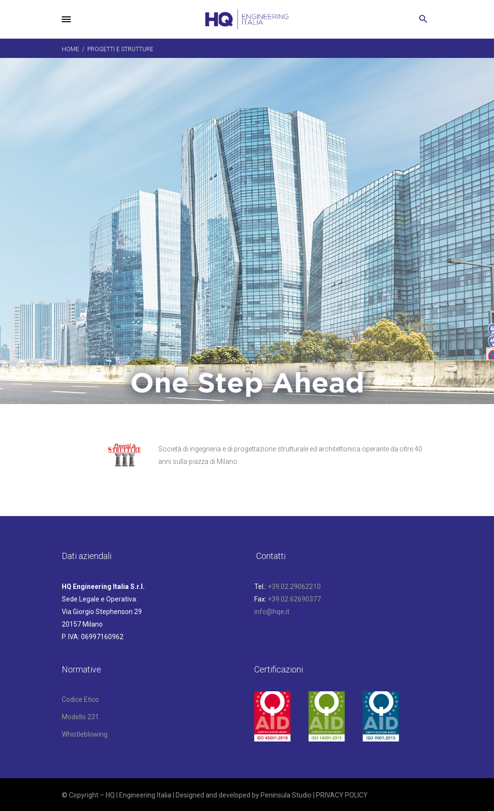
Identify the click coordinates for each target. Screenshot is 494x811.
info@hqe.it (271, 611)
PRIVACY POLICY (342, 795)
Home (70, 49)
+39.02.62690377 (294, 599)
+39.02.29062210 (294, 586)
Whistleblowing (85, 734)
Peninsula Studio (286, 795)
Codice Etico (80, 699)
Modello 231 (80, 717)
